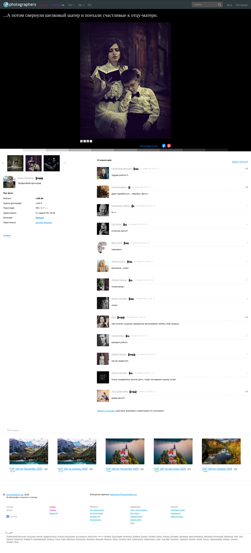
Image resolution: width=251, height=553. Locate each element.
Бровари (136, 536)
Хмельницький (216, 539)
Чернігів (234, 539)
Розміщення (176, 513)
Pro (90, 5)
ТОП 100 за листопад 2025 (170, 469)
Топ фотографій (96, 513)
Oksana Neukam (119, 280)
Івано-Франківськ (196, 536)
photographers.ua (14, 494)
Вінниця (144, 536)
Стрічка (43, 5)
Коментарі (53, 513)
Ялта (16, 542)
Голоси (6, 235)
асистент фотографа (66, 536)
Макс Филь (116, 243)
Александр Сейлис (120, 205)
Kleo (113, 317)
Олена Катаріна (119, 187)
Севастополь (137, 539)
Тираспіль (184, 539)
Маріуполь (70, 539)
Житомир (174, 536)
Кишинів (9, 539)
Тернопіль (174, 539)
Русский (9, 507)
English (9, 510)
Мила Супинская (26, 178)
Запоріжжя (183, 536)
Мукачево (90, 539)
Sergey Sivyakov (119, 298)
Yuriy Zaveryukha (119, 391)
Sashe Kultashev (119, 373)
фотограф (31, 536)
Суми (158, 539)
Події (132, 523)
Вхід (229, 5)
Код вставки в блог (149, 146)
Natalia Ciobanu (118, 354)
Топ (71, 5)
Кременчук (18, 539)
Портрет (40, 217)
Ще (81, 5)
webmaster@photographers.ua (123, 494)
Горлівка (151, 536)
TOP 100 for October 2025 (217, 469)
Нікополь (107, 539)
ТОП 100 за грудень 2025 (73, 469)
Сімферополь (149, 539)
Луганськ (50, 539)
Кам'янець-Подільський (213, 536)
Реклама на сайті (178, 510)
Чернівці (9, 542)
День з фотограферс (138, 510)
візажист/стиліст (50, 536)
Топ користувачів (97, 510)
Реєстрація (242, 5)
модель (40, 536)
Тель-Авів (165, 539)
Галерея (58, 5)
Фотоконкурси (95, 520)
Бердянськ (127, 536)
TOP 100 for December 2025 (25, 469)
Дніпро (159, 536)
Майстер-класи (177, 516)
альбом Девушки (44, 222)
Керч (236, 536)
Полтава (122, 539)
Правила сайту (136, 516)
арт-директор (81, 536)
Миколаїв (99, 539)
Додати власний (240, 162)
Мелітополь (81, 539)
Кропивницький (39, 539)
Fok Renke (116, 224)
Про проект (134, 513)
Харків (199, 539)
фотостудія (92, 536)
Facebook (11, 516)
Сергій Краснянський (121, 168)
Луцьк (57, 539)
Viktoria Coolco (118, 261)
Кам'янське (228, 536)
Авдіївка (107, 536)
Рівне (129, 539)
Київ (241, 536)
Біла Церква (117, 536)
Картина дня (95, 516)
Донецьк (166, 536)
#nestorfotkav (117, 335)
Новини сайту (135, 520)
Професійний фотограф (16, 536)
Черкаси (226, 539)
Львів (63, 539)
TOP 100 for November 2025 (122, 469)
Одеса (115, 539)
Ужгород (192, 539)
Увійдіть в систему (106, 411)
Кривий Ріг (28, 539)
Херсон (206, 539)
